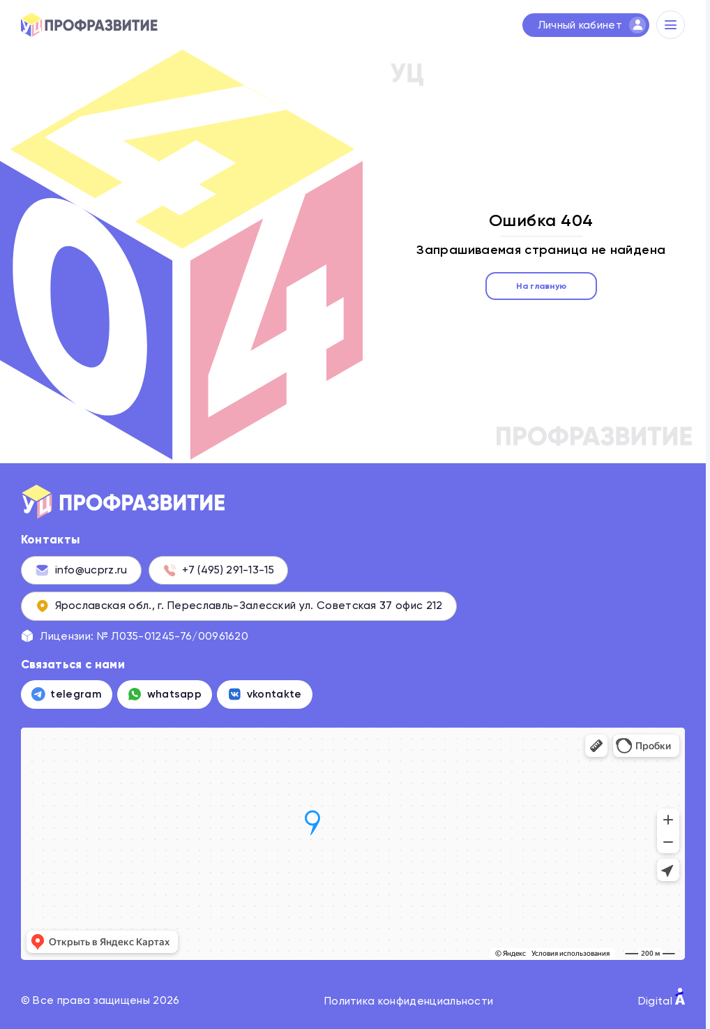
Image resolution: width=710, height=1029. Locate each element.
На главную (541, 286)
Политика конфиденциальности (408, 1000)
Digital (662, 997)
